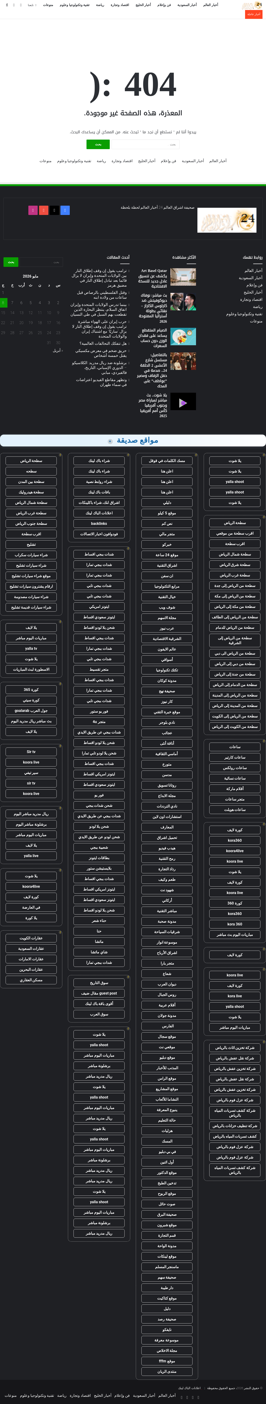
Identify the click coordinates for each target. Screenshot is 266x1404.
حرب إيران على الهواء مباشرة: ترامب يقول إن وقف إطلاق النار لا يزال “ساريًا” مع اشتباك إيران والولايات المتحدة (99, 328)
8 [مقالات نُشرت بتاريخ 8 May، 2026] (3, 303)
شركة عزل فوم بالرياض (234, 1100)
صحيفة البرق (167, 1214)
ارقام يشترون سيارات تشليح (31, 586)
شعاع (167, 974)
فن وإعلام (164, 5)
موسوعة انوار (167, 942)
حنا (99, 931)
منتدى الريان (167, 1371)
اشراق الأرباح (167, 953)
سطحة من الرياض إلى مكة (235, 596)
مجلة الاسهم (167, 618)
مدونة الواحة (166, 1246)
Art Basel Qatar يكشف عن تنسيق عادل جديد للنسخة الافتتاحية (152, 278)
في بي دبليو (167, 1151)
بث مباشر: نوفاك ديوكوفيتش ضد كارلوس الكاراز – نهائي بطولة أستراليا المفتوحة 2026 (153, 308)
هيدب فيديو (167, 848)
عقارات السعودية (31, 948)
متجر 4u (99, 722)
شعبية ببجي (99, 847)
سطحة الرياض (235, 523)
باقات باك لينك (99, 492)
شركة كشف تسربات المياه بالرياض (235, 1113)
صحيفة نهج (167, 691)
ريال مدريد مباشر (99, 1076)
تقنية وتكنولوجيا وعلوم (75, 5)
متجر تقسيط (99, 669)
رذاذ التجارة (167, 869)
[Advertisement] (133, 34)
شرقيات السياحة (167, 932)
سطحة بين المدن (31, 481)
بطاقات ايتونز (99, 858)
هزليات (167, 1131)
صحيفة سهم (167, 1277)
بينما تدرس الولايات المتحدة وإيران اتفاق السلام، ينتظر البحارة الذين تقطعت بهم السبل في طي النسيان (98, 309)
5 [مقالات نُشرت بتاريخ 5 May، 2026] (31, 303)
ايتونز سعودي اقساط (99, 617)
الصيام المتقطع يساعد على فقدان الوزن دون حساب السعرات (152, 338)
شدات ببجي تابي (99, 585)
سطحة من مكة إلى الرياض (235, 606)
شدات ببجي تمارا (99, 565)
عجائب (167, 733)
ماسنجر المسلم (167, 1267)
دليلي (167, 502)
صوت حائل (167, 1204)
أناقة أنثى (167, 743)
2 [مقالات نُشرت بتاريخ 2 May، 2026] (58, 303)
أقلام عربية (167, 1005)
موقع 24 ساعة (167, 555)
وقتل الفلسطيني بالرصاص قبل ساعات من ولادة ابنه (102, 295)
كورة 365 (31, 689)
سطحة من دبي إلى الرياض (235, 664)
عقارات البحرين (31, 969)
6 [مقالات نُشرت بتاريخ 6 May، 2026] (21, 303)
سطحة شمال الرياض (235, 554)
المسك (167, 1141)
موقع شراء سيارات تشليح (31, 576)
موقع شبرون (167, 1225)
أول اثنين (167, 1162)
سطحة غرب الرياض (235, 575)
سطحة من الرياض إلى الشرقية (235, 640)
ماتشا (99, 941)
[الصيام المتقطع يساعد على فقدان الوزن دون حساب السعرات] (183, 336)
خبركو (167, 544)
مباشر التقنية (167, 911)
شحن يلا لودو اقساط (99, 627)
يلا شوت (235, 461)
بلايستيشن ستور (99, 868)
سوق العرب (99, 1014)
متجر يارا (167, 963)
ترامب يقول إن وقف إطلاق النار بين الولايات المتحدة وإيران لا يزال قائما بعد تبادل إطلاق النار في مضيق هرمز (99, 278)
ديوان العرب (167, 984)
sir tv (31, 783)
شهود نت (167, 890)
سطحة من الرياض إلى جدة (234, 585)
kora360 (235, 840)
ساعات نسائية (235, 778)
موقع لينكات (166, 1256)
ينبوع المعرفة (167, 1110)
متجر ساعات (235, 799)
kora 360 (234, 924)
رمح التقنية (167, 858)
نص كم (167, 523)
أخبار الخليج (143, 5)
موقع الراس (167, 1078)
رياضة (100, 5)
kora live (235, 996)
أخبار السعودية (187, 5)
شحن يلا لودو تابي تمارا (99, 753)
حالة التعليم (167, 1120)
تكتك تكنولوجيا (167, 670)
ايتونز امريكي (99, 606)
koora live (235, 861)
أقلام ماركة (235, 789)
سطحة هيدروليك (31, 492)
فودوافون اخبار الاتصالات (99, 534)
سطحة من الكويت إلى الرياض (235, 726)
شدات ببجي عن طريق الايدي (99, 732)
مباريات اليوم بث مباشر (235, 934)
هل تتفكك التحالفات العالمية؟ (103, 343)
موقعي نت (167, 1047)
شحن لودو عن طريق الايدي (99, 837)
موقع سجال (167, 1036)
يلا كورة (31, 918)
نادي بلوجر (167, 722)
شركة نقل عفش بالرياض (235, 1058)
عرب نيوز (167, 628)
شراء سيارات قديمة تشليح (31, 607)
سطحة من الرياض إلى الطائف (235, 617)
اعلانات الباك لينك (99, 513)
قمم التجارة (167, 1235)
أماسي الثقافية (167, 754)
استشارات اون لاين (167, 816)
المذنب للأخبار (167, 1068)
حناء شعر (99, 920)
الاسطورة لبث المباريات (31, 669)
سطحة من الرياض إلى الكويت (235, 716)
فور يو (99, 795)
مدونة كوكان (167, 680)
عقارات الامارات (31, 959)
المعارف (166, 827)
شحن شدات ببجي (99, 805)
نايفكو (167, 1329)
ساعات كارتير (235, 757)
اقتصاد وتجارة (120, 5)
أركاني (167, 900)
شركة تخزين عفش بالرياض (235, 1068)
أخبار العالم (210, 5)
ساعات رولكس (235, 768)
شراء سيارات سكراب (31, 555)
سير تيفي (31, 773)
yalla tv (31, 648)
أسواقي (167, 659)
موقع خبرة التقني (167, 712)
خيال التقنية (167, 597)
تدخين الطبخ (167, 1183)
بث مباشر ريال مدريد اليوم (31, 721)
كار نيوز (167, 701)
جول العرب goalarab (31, 710)
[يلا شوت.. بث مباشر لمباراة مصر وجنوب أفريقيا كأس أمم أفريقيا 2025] (183, 401)
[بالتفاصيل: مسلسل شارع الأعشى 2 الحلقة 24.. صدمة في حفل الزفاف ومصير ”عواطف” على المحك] (183, 361)
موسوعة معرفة (167, 1340)
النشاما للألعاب (167, 1099)
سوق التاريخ (99, 983)
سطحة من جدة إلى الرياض (234, 674)
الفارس (167, 1026)
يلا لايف (31, 627)
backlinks (99, 523)
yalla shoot (235, 481)
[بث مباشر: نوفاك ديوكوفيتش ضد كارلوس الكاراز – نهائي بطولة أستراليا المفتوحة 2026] (183, 301)
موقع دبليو (167, 1057)
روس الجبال (167, 994)
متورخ (167, 764)
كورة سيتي (31, 700)
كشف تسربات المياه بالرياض (235, 1136)
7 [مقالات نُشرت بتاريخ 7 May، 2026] (12, 303)
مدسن (167, 775)
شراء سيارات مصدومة (31, 597)
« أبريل (58, 350)
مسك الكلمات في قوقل (167, 461)
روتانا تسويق (167, 785)
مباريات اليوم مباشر (234, 1027)
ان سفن (167, 576)
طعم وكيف (167, 879)
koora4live (234, 851)
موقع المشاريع (167, 1089)
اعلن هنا (167, 471)
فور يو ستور (99, 711)
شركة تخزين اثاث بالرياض (235, 1047)
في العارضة (31, 907)
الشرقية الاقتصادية (167, 639)
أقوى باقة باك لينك (99, 1004)
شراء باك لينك (99, 461)
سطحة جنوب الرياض (31, 523)
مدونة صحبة (167, 921)
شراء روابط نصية (99, 481)
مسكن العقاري (31, 980)
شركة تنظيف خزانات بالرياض (235, 1126)
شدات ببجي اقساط (99, 554)
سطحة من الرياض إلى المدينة (234, 695)
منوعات (48, 5)
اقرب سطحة (235, 544)
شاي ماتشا (99, 952)
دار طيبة (167, 1288)
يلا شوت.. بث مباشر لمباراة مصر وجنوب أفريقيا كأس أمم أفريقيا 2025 (153, 406)
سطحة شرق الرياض (234, 565)
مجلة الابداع (167, 796)
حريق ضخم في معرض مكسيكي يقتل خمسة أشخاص (101, 353)
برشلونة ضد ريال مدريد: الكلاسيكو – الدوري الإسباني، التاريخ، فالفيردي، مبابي (99, 367)
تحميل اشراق (167, 837)
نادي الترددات (167, 806)
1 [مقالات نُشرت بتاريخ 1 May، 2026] (3, 293)
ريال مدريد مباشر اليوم (31, 814)
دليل (167, 1309)
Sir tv (31, 752)
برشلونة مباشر (99, 1066)
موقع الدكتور (167, 1172)
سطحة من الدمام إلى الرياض (235, 685)
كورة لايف (235, 830)
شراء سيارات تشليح (31, 565)
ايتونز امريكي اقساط (99, 774)
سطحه (31, 471)
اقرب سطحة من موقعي (234, 533)
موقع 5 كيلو (167, 513)
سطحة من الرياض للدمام (235, 627)
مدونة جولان (167, 1015)
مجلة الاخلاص (167, 1350)
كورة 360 (234, 903)
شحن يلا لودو (99, 826)
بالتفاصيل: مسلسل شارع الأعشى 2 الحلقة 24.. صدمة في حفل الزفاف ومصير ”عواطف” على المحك (152, 370)
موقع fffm (167, 1361)
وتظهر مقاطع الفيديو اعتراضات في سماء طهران (101, 382)
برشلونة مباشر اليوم (31, 824)
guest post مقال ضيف (99, 993)
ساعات (234, 747)
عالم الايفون (167, 649)
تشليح (31, 544)
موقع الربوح (167, 1193)
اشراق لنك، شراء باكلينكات (99, 502)
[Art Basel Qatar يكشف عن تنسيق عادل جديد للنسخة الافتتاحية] (183, 277)
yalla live (31, 856)
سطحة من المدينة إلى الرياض (234, 706)
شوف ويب (167, 607)
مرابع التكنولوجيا (167, 586)
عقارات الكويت (31, 938)
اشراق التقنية (167, 565)
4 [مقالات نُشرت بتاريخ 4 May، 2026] (40, 303)
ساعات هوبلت (235, 810)
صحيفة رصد (167, 1319)
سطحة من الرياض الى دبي (235, 653)
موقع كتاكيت (167, 1298)
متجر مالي (167, 534)
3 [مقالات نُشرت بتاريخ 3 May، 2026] (49, 303)
